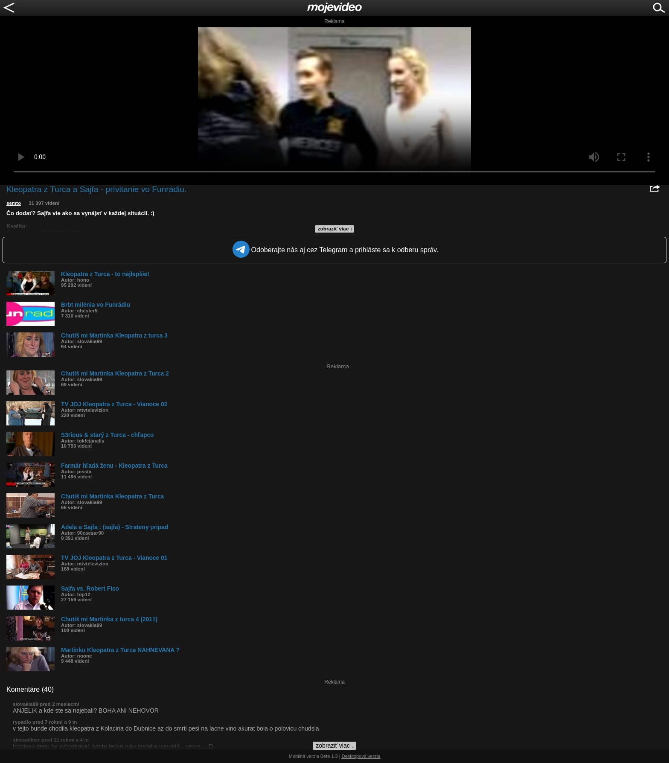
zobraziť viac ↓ (335, 229)
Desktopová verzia (361, 756)
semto (13, 203)
